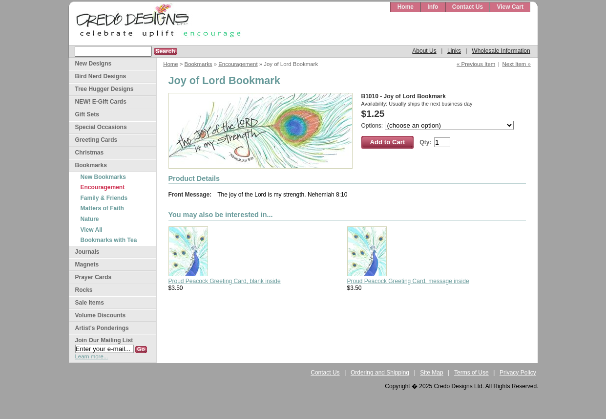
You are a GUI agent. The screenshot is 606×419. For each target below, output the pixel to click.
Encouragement (237, 64)
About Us (424, 50)
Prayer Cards (93, 277)
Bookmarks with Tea (109, 240)
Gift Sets (87, 114)
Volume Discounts (100, 315)
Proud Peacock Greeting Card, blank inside (224, 281)
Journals (87, 251)
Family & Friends (104, 198)
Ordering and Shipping (380, 372)
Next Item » (516, 64)
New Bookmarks (103, 177)
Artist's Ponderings (102, 328)
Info (432, 6)
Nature (90, 219)
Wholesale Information (501, 50)
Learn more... (91, 356)
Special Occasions (101, 127)
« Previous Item (476, 64)
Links (454, 50)
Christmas (89, 152)
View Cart (510, 6)
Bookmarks (198, 64)
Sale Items (89, 302)
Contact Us (467, 6)
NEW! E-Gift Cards (100, 101)
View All (92, 229)
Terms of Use (471, 372)
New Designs (93, 63)
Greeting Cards (96, 139)
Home (405, 6)
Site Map (431, 372)
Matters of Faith (102, 208)
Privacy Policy (518, 372)
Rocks (84, 290)
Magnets (87, 264)
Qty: (425, 142)
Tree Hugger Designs (104, 89)
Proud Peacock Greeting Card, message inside (408, 281)
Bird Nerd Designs (100, 76)
